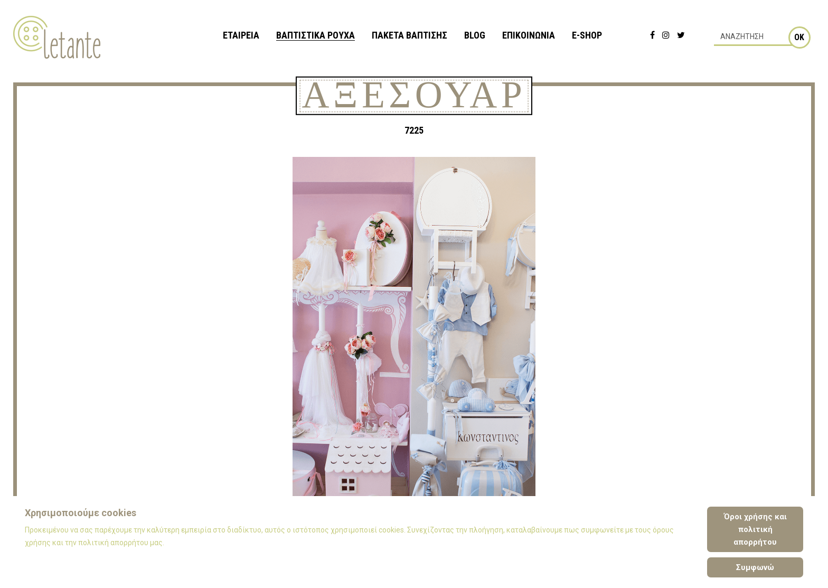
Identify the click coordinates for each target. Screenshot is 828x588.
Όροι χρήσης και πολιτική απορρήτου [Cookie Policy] (755, 529)
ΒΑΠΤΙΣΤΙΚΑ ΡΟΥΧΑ (315, 35)
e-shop (587, 35)
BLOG (474, 35)
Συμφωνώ (755, 567)
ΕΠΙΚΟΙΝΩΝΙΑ (528, 35)
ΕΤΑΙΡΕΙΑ (241, 35)
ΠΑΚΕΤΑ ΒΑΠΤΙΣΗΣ (409, 35)
